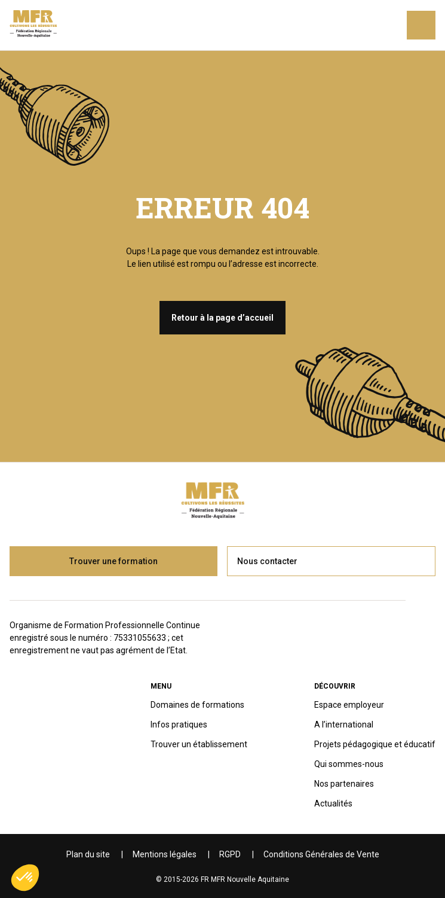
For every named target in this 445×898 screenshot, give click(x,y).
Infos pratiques (179, 724)
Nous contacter (267, 561)
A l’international (343, 724)
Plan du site (88, 854)
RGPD (230, 854)
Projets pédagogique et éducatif (374, 744)
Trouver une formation (113, 561)
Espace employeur (349, 705)
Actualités (333, 803)
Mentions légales (165, 854)
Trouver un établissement (199, 744)
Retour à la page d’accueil (222, 317)
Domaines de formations (197, 705)
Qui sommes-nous (348, 764)
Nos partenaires (344, 784)
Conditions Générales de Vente (321, 854)
